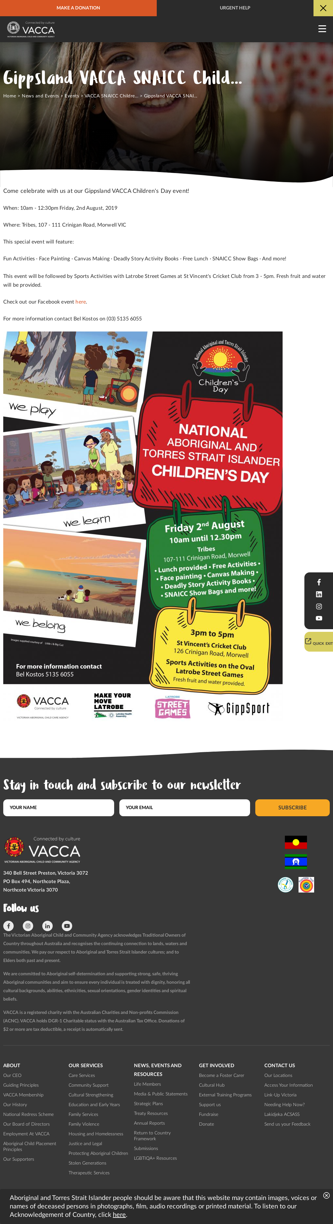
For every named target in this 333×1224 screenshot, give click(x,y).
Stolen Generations (87, 1163)
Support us (210, 1105)
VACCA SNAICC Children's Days (119, 96)
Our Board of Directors (26, 1124)
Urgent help (235, 8)
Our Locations (278, 1075)
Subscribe (292, 807)
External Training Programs (225, 1095)
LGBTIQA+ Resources (155, 1158)
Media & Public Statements (161, 1094)
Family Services (83, 1114)
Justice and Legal (85, 1144)
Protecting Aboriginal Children (98, 1153)
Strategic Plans (148, 1104)
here (80, 302)
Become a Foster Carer (221, 1075)
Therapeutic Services (89, 1173)
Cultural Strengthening (91, 1095)
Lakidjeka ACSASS (282, 1114)
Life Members (147, 1084)
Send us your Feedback (287, 1124)
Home (9, 96)
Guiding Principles (21, 1085)
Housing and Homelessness (96, 1134)
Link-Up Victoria (280, 1095)
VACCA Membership (23, 1095)
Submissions (146, 1148)
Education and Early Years (94, 1105)
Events (72, 96)
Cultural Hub (212, 1085)
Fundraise (208, 1114)
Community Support (89, 1085)
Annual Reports (149, 1123)
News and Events (40, 96)
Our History (15, 1105)
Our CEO (12, 1075)
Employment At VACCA (26, 1134)
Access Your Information (288, 1085)
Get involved (216, 1065)
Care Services (82, 1075)
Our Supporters (18, 1159)
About (11, 1065)
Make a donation (78, 8)
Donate (206, 1124)
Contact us (279, 1065)
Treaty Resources (151, 1113)
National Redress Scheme (28, 1114)
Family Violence (84, 1124)
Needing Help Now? (284, 1105)
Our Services (86, 1065)
